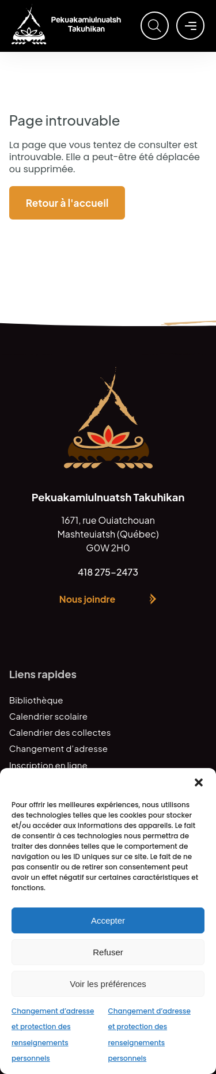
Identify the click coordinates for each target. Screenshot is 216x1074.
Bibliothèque (36, 699)
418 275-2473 (108, 572)
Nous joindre (87, 599)
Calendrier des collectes (60, 732)
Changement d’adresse (58, 748)
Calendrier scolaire (48, 715)
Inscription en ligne (48, 764)
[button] (198, 782)
